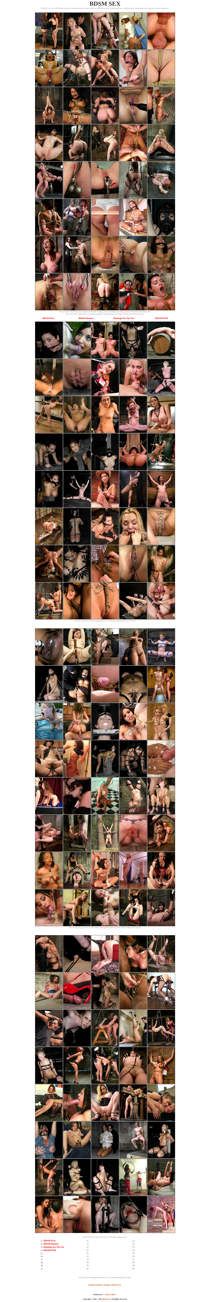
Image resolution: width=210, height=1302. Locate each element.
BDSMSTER (161, 318)
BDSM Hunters (86, 318)
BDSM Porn (48, 318)
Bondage (107, 1285)
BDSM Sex (106, 1299)
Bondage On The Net (124, 318)
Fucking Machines (95, 1285)
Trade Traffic (110, 1294)
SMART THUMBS (110, 1301)
